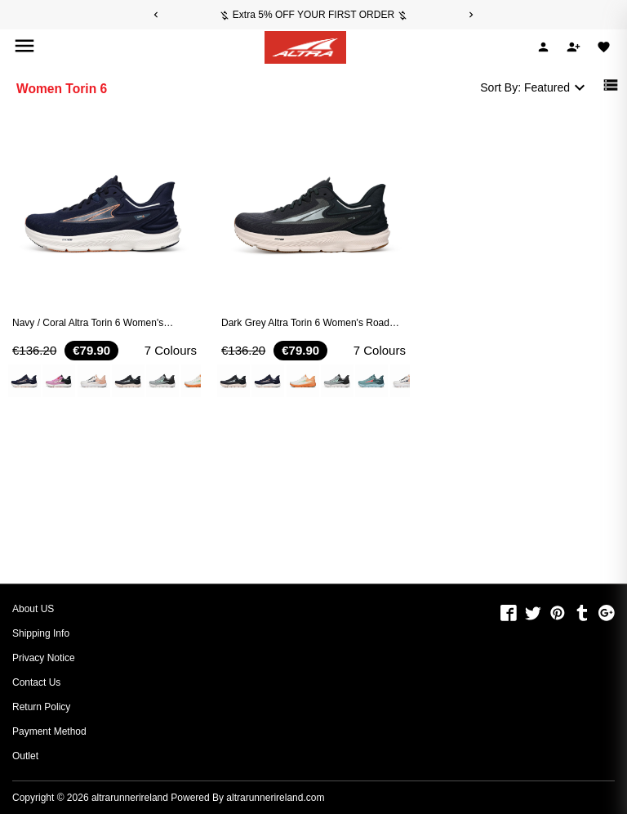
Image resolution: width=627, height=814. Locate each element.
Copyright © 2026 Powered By (119, 797)
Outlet (25, 756)
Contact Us (36, 682)
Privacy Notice (43, 658)
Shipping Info (40, 633)
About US (33, 609)
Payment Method (49, 731)
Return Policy (41, 707)
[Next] (471, 14)
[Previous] (156, 14)
